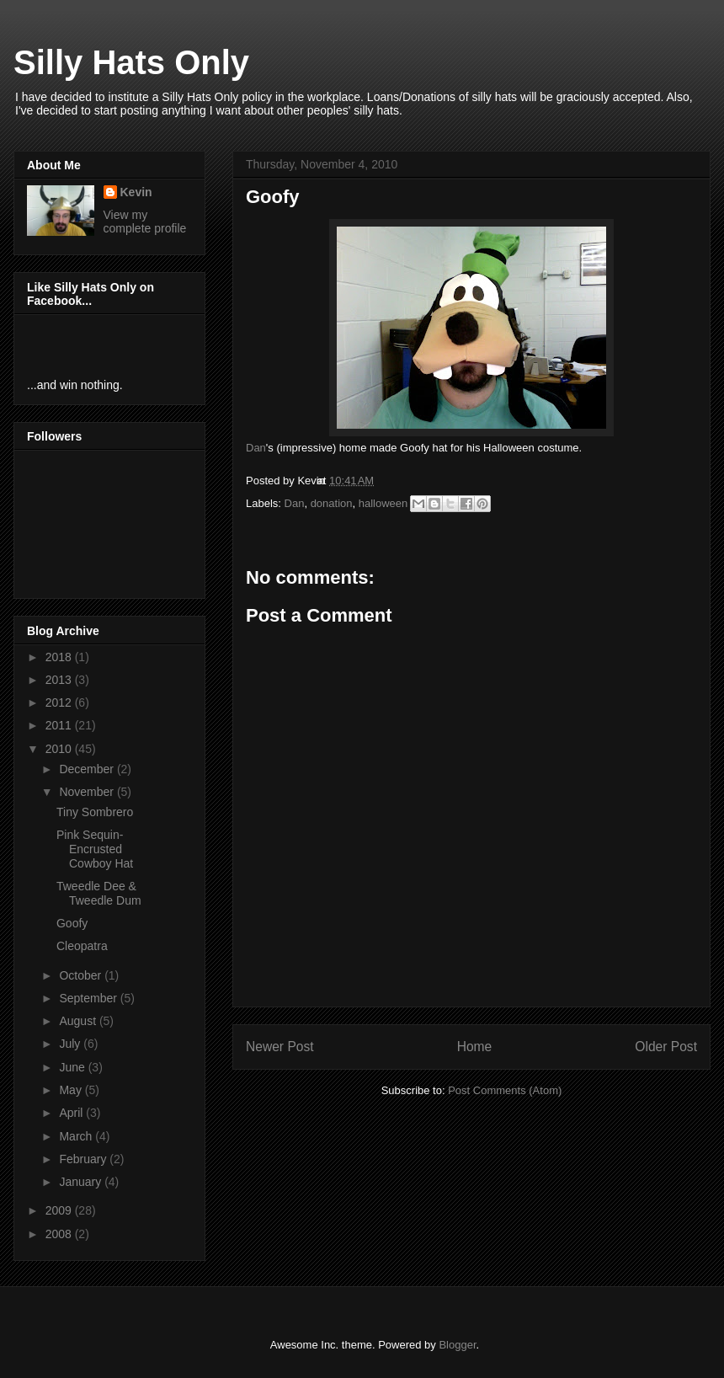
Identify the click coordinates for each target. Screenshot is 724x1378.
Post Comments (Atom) (505, 1090)
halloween (383, 503)
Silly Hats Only (131, 62)
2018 (60, 657)
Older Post (666, 1046)
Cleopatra (82, 946)
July (71, 1043)
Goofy (72, 923)
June (73, 1067)
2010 (60, 749)
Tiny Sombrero (94, 812)
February (84, 1159)
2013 (60, 679)
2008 (60, 1234)
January (81, 1181)
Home (474, 1046)
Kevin (136, 192)
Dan (256, 447)
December (87, 769)
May (71, 1090)
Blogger (457, 1344)
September (89, 998)
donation (332, 503)
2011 (60, 725)
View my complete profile (145, 221)
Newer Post (280, 1046)
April (72, 1112)
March (77, 1136)
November (87, 791)
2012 (60, 702)
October (81, 975)
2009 (60, 1210)
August (78, 1021)
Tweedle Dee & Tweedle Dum (98, 893)
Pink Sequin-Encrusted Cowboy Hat (94, 849)
